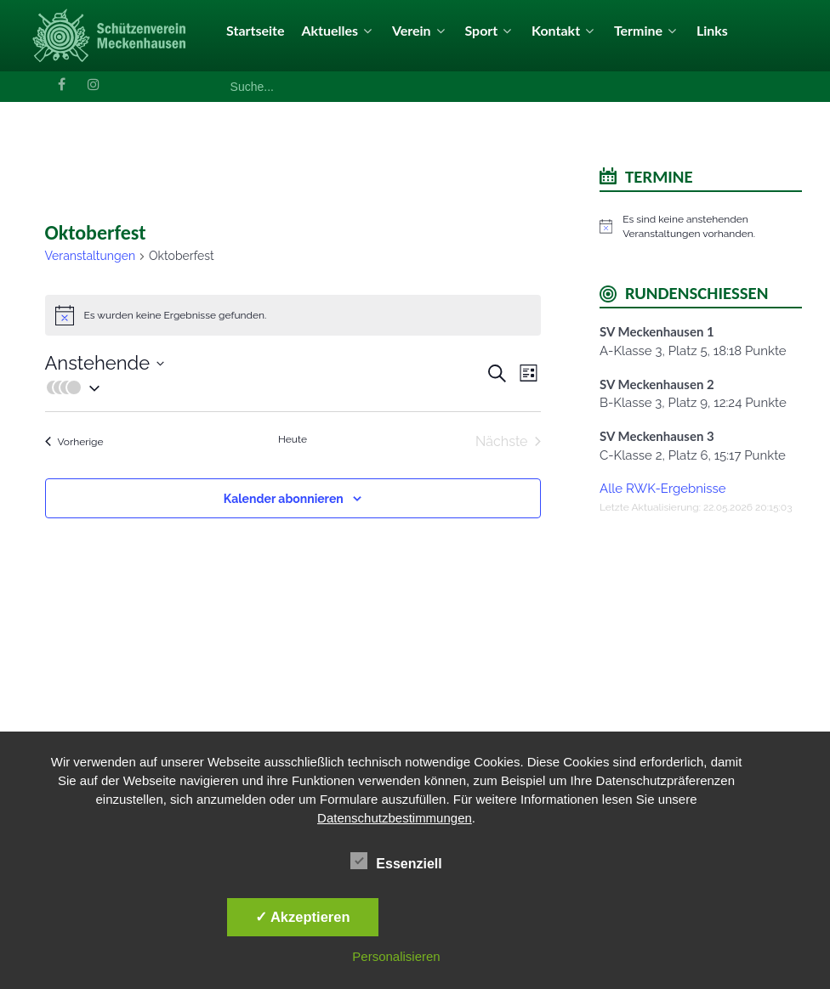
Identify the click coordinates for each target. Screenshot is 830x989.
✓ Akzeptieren (302, 916)
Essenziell (395, 861)
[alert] (701, 226)
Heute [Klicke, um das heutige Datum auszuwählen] (292, 439)
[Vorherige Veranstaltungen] (74, 441)
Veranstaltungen (90, 256)
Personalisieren (396, 956)
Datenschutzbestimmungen (394, 818)
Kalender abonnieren (284, 499)
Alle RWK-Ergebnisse (663, 488)
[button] (265, 387)
